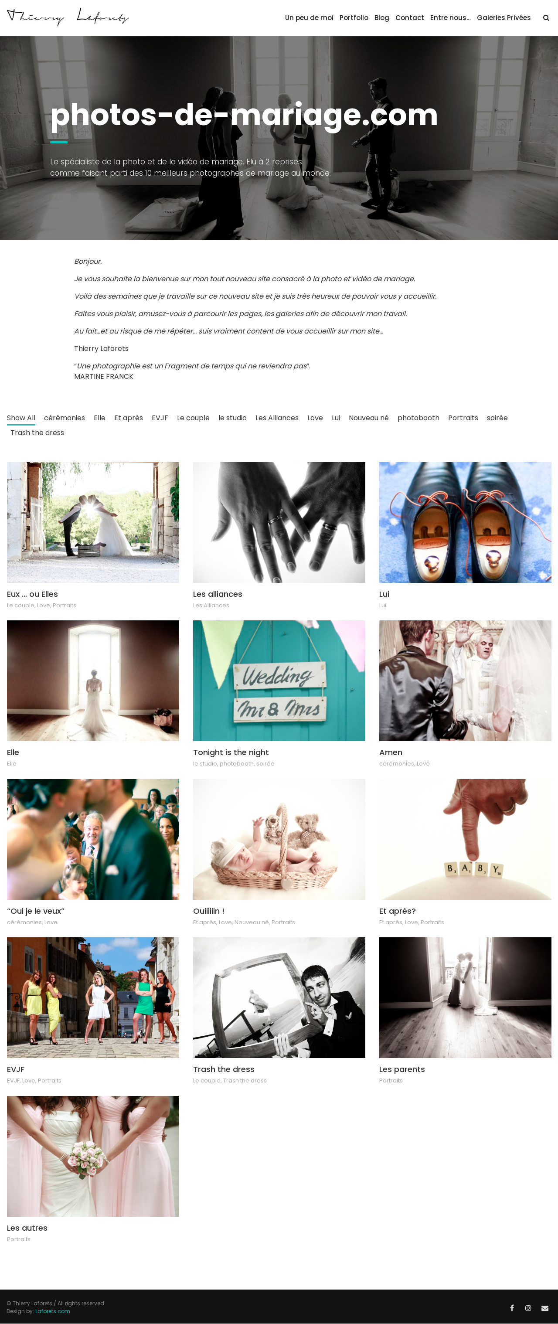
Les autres (27, 1227)
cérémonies (64, 418)
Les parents (402, 1069)
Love (315, 418)
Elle (99, 418)
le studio (232, 418)
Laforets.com (52, 1311)
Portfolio (354, 17)
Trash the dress (37, 433)
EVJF (160, 418)
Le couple (193, 418)
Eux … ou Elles (32, 594)
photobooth (418, 418)
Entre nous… (450, 17)
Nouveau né (369, 418)
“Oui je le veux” (36, 910)
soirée (497, 418)
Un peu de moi (309, 17)
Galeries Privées (504, 17)
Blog (381, 17)
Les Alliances (277, 418)
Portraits (463, 418)
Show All (21, 418)
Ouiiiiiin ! (209, 910)
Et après (128, 418)
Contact (409, 17)
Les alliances (217, 594)
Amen (390, 752)
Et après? (397, 910)
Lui (336, 418)
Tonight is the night (231, 752)
